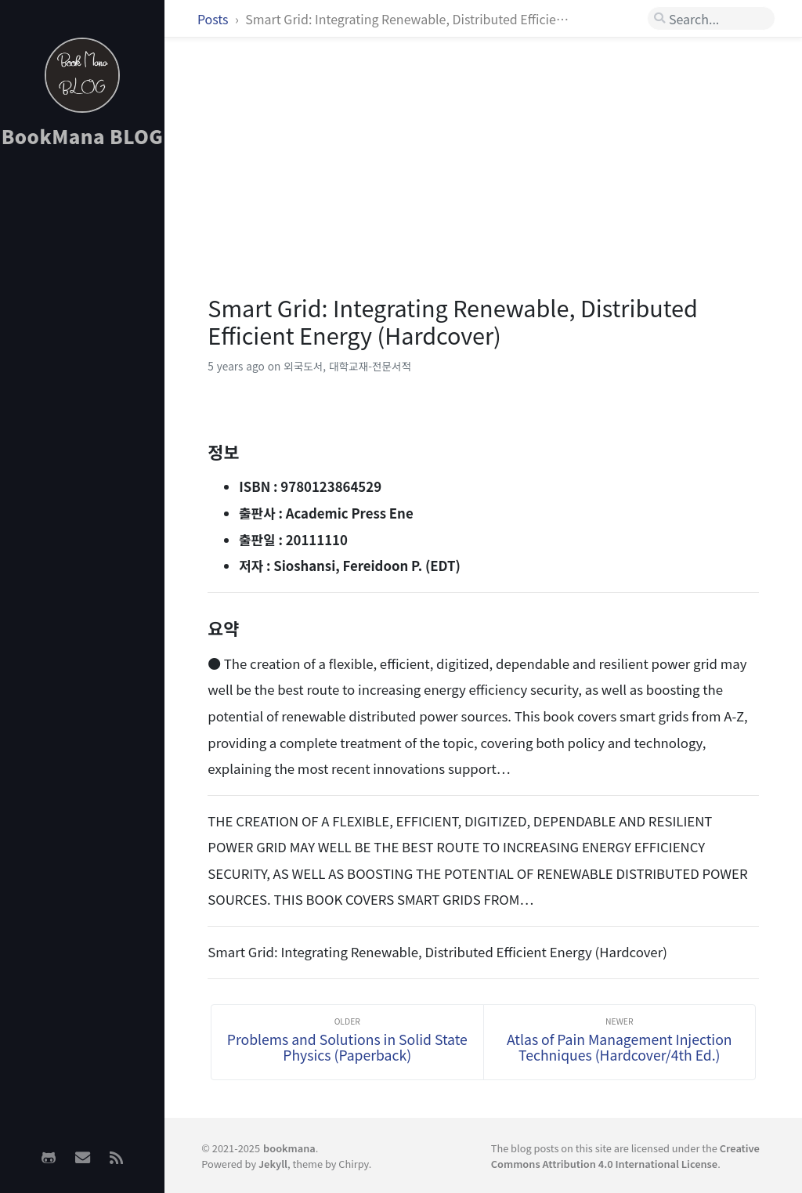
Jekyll (272, 1163)
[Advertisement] (82, 408)
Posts (214, 18)
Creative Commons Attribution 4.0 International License (625, 1155)
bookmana (289, 1148)
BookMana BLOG (83, 136)
